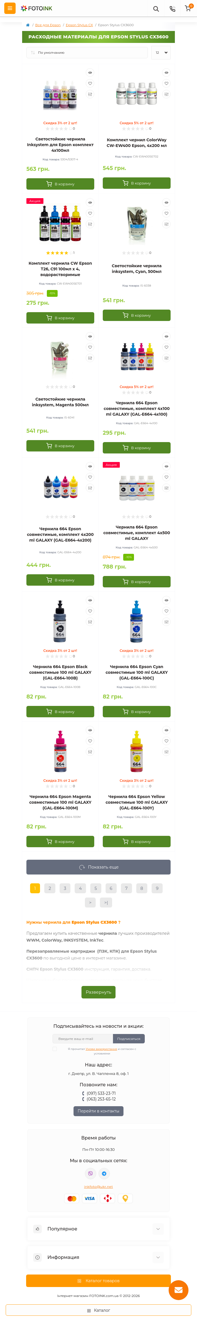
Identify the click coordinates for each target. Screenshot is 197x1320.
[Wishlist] (90, 83)
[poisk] (156, 8)
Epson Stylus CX (79, 25)
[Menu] (10, 8)
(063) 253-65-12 (101, 1099)
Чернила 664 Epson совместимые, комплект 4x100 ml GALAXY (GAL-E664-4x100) (137, 408)
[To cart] (60, 184)
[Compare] (90, 94)
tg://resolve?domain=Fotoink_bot (104, 1173)
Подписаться (129, 1039)
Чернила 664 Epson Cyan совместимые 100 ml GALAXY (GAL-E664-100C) (137, 672)
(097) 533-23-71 (101, 1093)
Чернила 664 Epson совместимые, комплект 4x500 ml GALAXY (136, 533)
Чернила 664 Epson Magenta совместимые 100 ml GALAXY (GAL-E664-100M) (60, 802)
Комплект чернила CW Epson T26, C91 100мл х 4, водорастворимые (60, 269)
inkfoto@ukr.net (98, 1186)
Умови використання (101, 1049)
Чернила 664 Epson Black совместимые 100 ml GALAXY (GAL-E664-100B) (60, 672)
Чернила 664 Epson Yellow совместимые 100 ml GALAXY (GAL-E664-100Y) (137, 802)
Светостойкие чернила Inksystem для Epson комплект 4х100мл (60, 144)
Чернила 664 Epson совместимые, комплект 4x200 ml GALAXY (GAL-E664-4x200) (60, 534)
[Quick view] (90, 72)
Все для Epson (48, 25)
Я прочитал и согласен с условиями (98, 1051)
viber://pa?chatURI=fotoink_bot (90, 1173)
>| (106, 902)
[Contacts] (172, 8)
